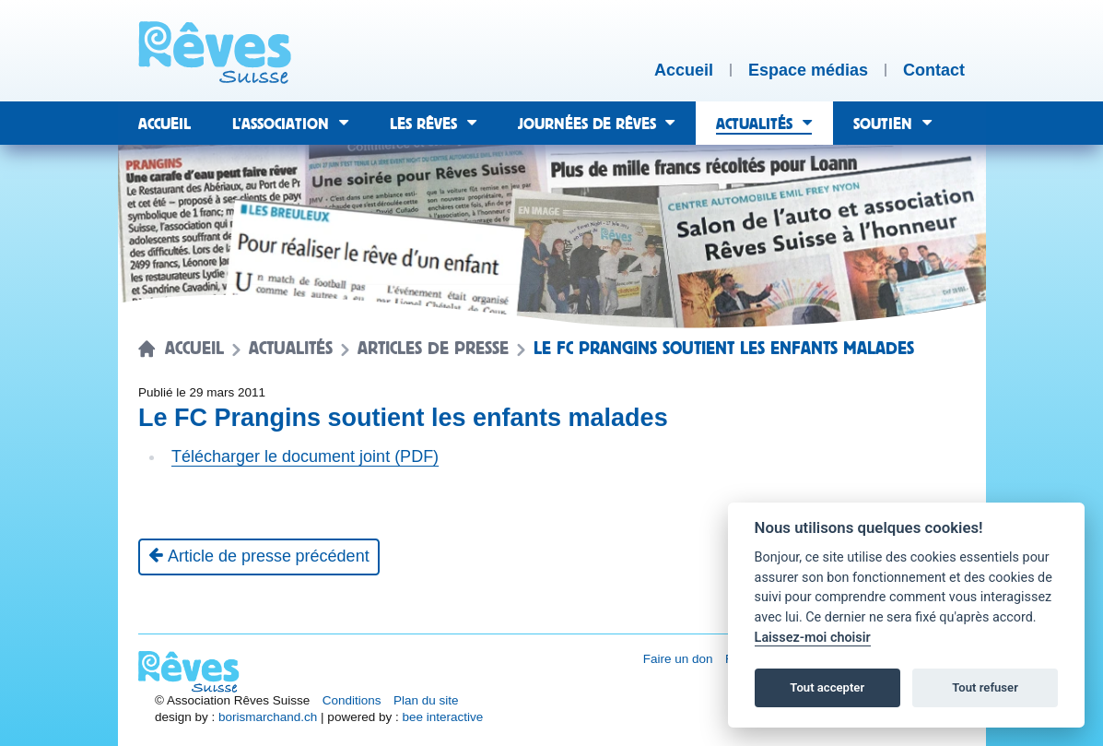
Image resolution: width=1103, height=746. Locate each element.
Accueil (194, 348)
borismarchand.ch (267, 717)
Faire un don (678, 659)
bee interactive (442, 717)
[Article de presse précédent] (259, 557)
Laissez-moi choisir (813, 637)
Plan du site (426, 700)
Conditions (352, 700)
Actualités (291, 348)
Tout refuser (985, 687)
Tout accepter (827, 687)
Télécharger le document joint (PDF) (305, 456)
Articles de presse (433, 348)
